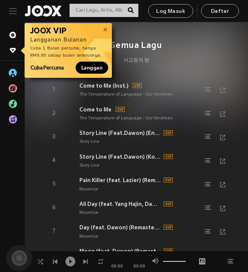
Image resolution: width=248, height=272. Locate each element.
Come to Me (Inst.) (104, 86)
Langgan (91, 68)
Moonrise (88, 189)
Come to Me (95, 110)
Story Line (89, 141)
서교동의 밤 (136, 60)
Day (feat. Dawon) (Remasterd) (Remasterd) (120, 227)
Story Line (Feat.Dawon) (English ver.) (120, 133)
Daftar (220, 11)
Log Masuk (170, 11)
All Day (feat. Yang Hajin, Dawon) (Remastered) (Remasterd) (120, 204)
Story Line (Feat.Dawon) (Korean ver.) (120, 157)
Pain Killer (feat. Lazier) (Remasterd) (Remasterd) (120, 180)
